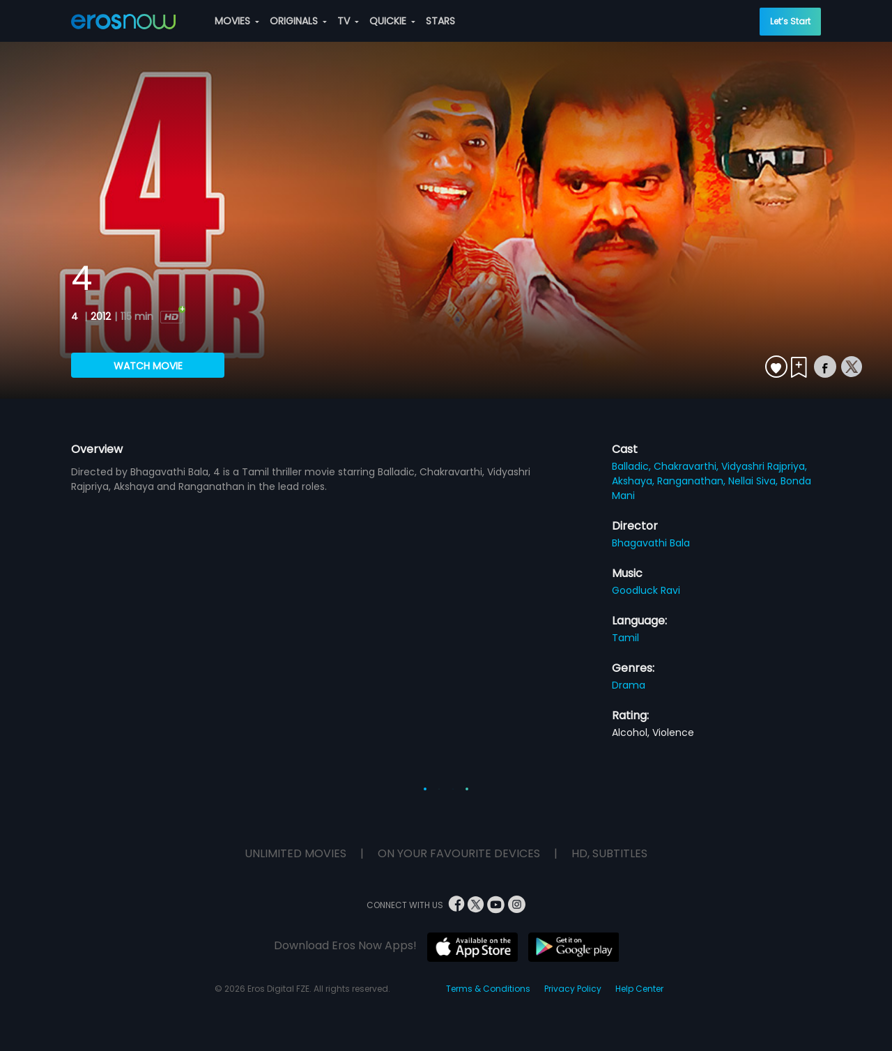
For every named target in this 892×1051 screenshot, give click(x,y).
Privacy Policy (572, 989)
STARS (440, 21)
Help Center (639, 989)
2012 (101, 316)
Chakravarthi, (687, 466)
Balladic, (633, 466)
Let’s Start (790, 21)
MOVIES (237, 21)
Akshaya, (634, 481)
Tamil (625, 638)
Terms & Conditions (488, 989)
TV (348, 21)
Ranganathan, (692, 481)
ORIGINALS (298, 21)
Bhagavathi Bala (651, 543)
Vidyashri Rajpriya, (764, 466)
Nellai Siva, (754, 481)
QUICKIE (392, 21)
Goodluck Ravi (646, 590)
